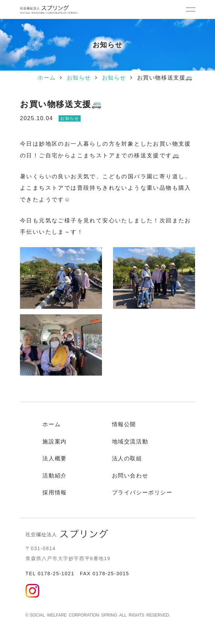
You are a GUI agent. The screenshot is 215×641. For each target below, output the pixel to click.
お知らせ (79, 78)
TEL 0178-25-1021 (49, 573)
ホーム (47, 78)
